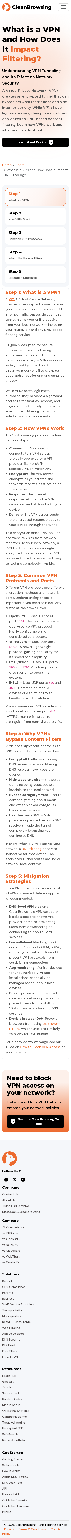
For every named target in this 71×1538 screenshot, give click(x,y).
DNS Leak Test (12, 1483)
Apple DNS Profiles (15, 1477)
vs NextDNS (10, 1245)
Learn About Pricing (35, 142)
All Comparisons (13, 1227)
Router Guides (12, 1399)
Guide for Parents (14, 1500)
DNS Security (11, 1339)
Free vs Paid (10, 1494)
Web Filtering (11, 1328)
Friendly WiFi (10, 1357)
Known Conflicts (13, 1440)
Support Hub (11, 1393)
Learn (20, 165)
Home (7, 165)
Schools (7, 1281)
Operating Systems (15, 1411)
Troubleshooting (13, 1422)
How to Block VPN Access (40, 1047)
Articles (7, 1387)
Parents (7, 1293)
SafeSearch (10, 1434)
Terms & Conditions (32, 1529)
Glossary (8, 1382)
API (4, 1488)
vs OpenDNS (11, 1239)
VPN (12, 299)
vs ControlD (10, 1262)
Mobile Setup (11, 1405)
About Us (8, 1200)
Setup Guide (11, 1465)
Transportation (12, 1310)
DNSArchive (21, 1206)
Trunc (6, 1206)
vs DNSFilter (10, 1233)
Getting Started (13, 1459)
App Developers (13, 1334)
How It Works (11, 1471)
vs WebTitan (11, 1256)
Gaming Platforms (14, 1417)
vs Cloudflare (11, 1251)
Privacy (9, 1529)
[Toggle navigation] (63, 7)
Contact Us (10, 1194)
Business (8, 1299)
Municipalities (11, 1316)
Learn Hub (9, 1376)
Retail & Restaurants (16, 1322)
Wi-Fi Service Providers (18, 1304)
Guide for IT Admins (15, 1506)
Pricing (6, 1512)
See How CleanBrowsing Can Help (35, 1121)
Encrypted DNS (12, 1428)
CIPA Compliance (14, 1287)
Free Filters (9, 1351)
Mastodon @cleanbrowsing (21, 1212)
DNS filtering (31, 849)
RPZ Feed (8, 1345)
